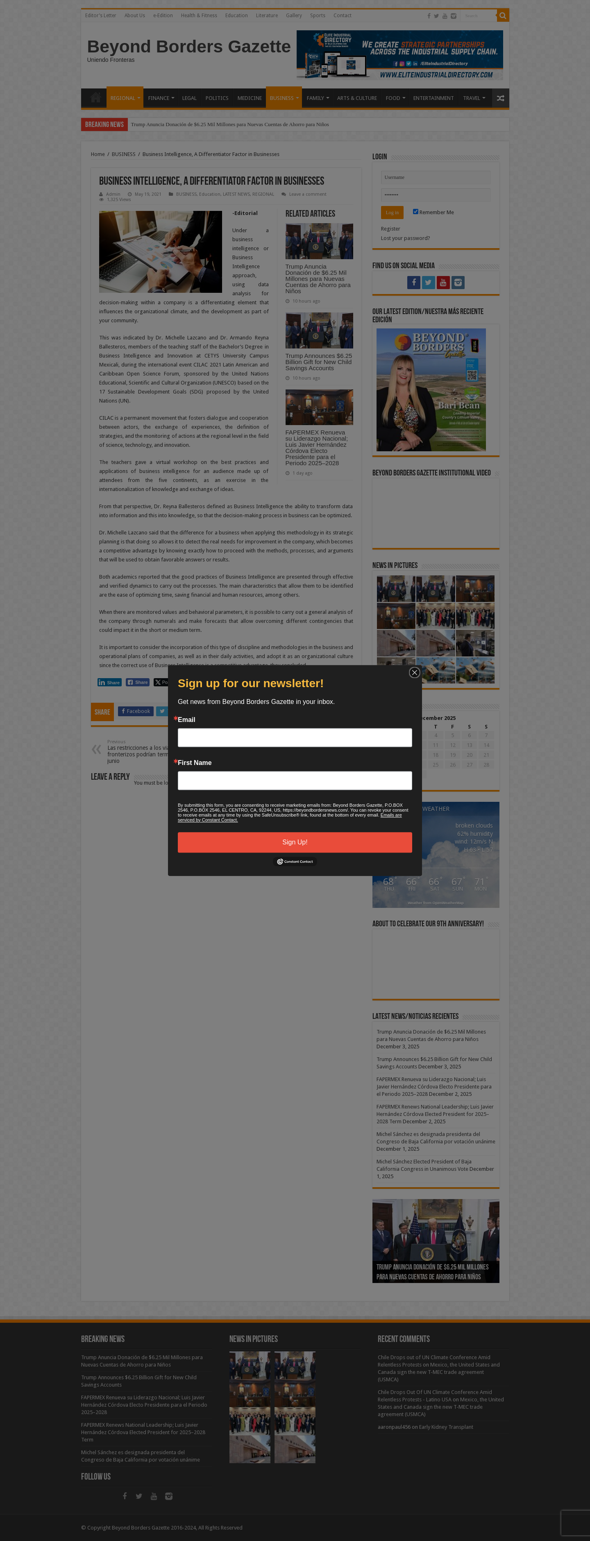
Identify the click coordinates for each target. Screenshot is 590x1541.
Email (186, 720)
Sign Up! (294, 842)
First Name (195, 763)
